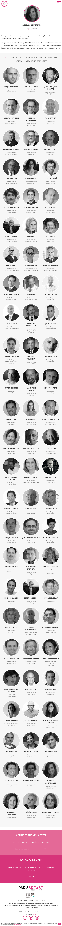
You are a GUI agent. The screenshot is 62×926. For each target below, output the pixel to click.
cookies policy (17, 924)
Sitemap (36, 900)
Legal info (19, 900)
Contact (43, 900)
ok (59, 924)
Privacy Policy (28, 900)
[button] (59, 2)
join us (31, 877)
